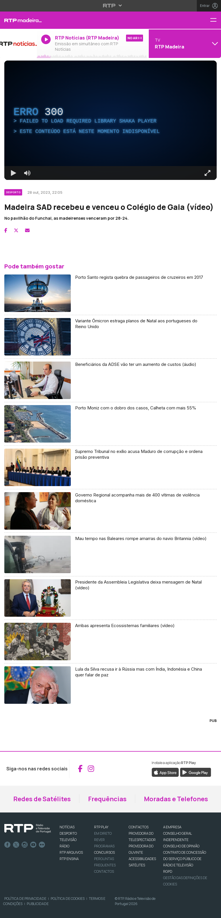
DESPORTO (68, 833)
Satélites (137, 865)
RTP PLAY (101, 827)
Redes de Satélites (42, 799)
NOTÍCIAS (67, 827)
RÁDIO (64, 846)
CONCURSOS (104, 852)
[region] (110, 120)
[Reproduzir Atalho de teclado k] (13, 173)
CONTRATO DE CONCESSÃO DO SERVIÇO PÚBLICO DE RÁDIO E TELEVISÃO (184, 859)
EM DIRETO (103, 833)
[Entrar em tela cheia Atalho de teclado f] (207, 173)
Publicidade (38, 903)
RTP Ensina (69, 858)
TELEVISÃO (68, 839)
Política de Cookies (68, 898)
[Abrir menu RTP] (111, 5)
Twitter (16, 845)
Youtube (33, 845)
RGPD (167, 871)
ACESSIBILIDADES (142, 858)
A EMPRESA (172, 827)
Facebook (7, 845)
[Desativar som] (27, 173)
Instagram (25, 845)
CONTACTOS (138, 827)
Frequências (107, 799)
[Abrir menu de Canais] (184, 43)
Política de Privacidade (25, 898)
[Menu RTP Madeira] (215, 20)
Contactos (104, 871)
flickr (42, 845)
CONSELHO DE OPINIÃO (181, 846)
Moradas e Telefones (176, 799)
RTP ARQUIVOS (71, 852)
